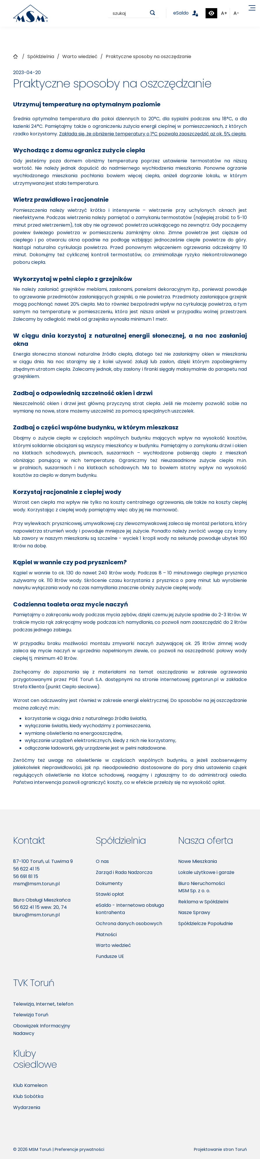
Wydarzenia (26, 1107)
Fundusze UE (110, 956)
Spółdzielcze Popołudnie (205, 923)
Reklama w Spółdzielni (203, 901)
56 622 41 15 (26, 869)
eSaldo (189, 13)
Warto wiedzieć (113, 945)
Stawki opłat (110, 894)
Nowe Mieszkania (197, 861)
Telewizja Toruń (30, 1014)
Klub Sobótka (28, 1096)
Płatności (106, 934)
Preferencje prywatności (79, 1149)
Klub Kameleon (30, 1085)
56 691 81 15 (25, 876)
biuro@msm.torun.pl (36, 914)
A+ (224, 13)
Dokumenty (109, 883)
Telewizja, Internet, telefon (43, 1004)
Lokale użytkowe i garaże (206, 872)
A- (236, 13)
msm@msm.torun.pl (36, 883)
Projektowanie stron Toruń (220, 1149)
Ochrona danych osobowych (129, 923)
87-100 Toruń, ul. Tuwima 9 (43, 861)
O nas (102, 861)
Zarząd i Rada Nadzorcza (124, 872)
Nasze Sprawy (194, 912)
